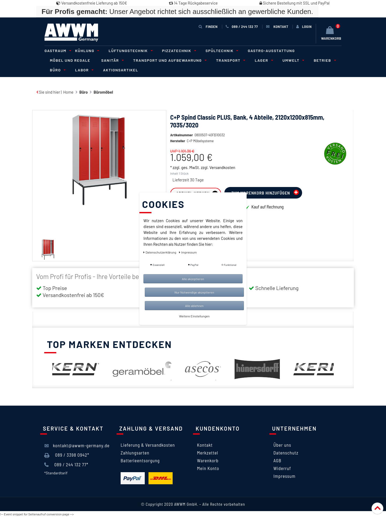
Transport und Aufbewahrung (169, 60)
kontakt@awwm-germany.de (77, 445)
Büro (57, 70)
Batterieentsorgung (140, 460)
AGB (277, 460)
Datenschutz (285, 452)
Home (68, 92)
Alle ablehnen (194, 305)
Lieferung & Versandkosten (148, 445)
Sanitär (111, 60)
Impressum (284, 476)
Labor (83, 70)
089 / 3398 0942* (66, 455)
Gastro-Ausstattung (271, 50)
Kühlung (86, 50)
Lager (263, 60)
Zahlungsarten (135, 452)
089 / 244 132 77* (66, 465)
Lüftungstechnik (130, 50)
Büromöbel (103, 92)
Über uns (282, 445)
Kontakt (205, 445)
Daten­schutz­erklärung (160, 252)
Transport (230, 60)
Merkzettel (207, 452)
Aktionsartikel (120, 70)
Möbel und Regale (70, 60)
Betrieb (324, 60)
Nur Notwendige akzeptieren (194, 292)
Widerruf (282, 468)
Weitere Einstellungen (194, 316)
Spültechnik (221, 50)
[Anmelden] (304, 27)
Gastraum (57, 50)
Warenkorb (207, 460)
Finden (208, 26)
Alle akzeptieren (193, 279)
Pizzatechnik (178, 50)
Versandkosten (222, 175)
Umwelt (293, 60)
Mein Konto (208, 468)
